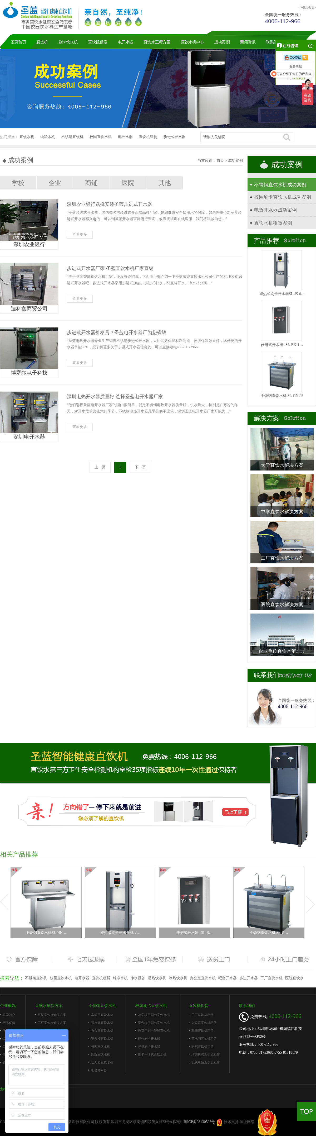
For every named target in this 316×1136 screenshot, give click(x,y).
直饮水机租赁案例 (273, 223)
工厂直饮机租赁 (202, 1015)
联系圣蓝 (273, 42)
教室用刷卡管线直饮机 (154, 1031)
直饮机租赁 (97, 42)
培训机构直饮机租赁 (205, 1054)
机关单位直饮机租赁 (205, 1062)
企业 (54, 182)
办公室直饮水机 (203, 978)
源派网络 (247, 1122)
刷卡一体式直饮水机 (152, 1054)
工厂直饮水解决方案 (52, 1023)
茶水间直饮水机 (102, 1023)
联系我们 (247, 1006)
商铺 (91, 182)
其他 (164, 182)
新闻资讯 (247, 42)
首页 (221, 161)
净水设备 (137, 978)
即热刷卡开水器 (149, 1038)
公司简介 (9, 1015)
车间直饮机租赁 (202, 1031)
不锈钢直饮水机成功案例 (280, 184)
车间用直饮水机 (102, 1015)
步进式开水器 (175, 137)
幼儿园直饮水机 (102, 1062)
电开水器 (125, 42)
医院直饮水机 (100, 1054)
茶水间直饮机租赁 (204, 1038)
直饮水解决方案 (49, 1006)
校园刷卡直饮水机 (151, 1006)
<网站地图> (307, 7)
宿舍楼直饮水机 (102, 1038)
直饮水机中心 (192, 42)
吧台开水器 (227, 978)
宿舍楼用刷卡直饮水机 (154, 1023)
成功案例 (221, 42)
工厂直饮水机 (271, 978)
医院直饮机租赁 (202, 1046)
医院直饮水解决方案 (52, 1015)
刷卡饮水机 (68, 42)
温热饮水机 (157, 978)
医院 (128, 182)
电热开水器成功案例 (275, 210)
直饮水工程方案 (157, 42)
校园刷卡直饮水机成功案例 (282, 197)
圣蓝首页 (18, 42)
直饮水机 (26, 137)
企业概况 (8, 1006)
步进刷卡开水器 (149, 1046)
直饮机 (42, 42)
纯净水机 (47, 137)
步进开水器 (248, 978)
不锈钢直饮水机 (102, 1006)
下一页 (140, 467)
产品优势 (9, 1023)
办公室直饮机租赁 (204, 1023)
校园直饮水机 (101, 137)
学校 (18, 182)
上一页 (100, 467)
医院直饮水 (294, 978)
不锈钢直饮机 (72, 137)
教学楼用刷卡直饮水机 (154, 1015)
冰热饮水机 (178, 978)
